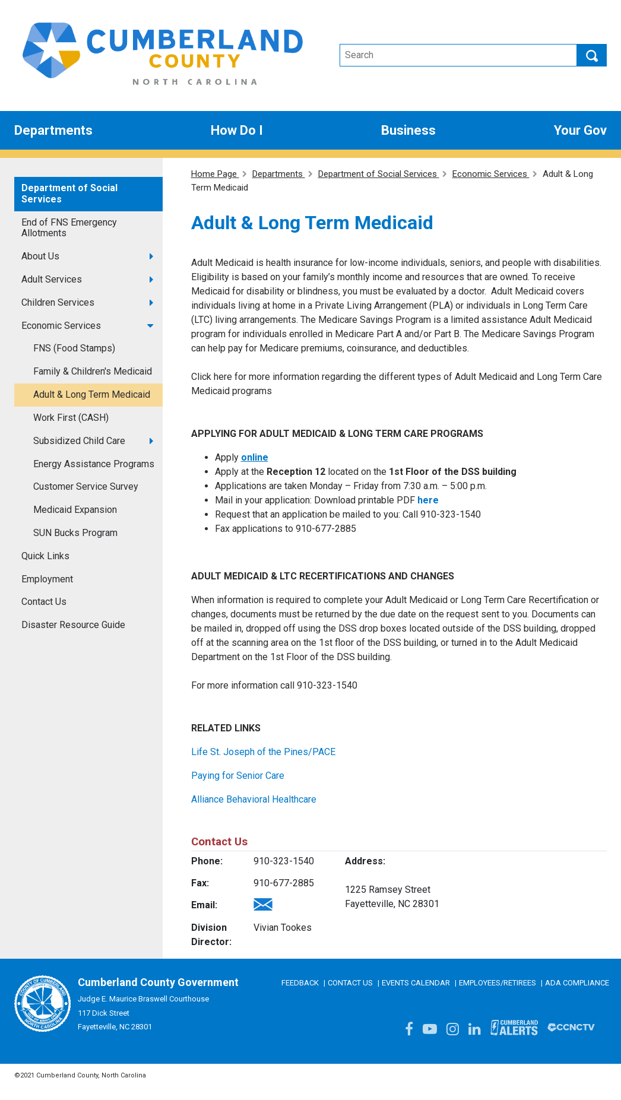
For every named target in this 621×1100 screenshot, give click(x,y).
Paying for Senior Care (237, 775)
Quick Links (45, 556)
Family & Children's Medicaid (92, 371)
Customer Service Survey (85, 486)
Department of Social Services (69, 193)
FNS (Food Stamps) (74, 348)
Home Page (215, 174)
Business (408, 130)
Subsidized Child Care (79, 440)
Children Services (57, 302)
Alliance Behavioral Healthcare (253, 799)
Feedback (300, 982)
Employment (47, 579)
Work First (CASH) (71, 417)
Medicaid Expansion (75, 509)
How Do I (237, 130)
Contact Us (43, 601)
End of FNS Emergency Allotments (69, 228)
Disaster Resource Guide (73, 624)
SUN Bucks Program (75, 532)
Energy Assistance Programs (93, 464)
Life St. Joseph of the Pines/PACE (263, 751)
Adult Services (51, 279)
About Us (40, 256)
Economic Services (61, 325)
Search (592, 55)
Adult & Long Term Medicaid (91, 394)
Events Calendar (416, 982)
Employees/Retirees (497, 982)
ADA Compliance (577, 982)
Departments (278, 174)
